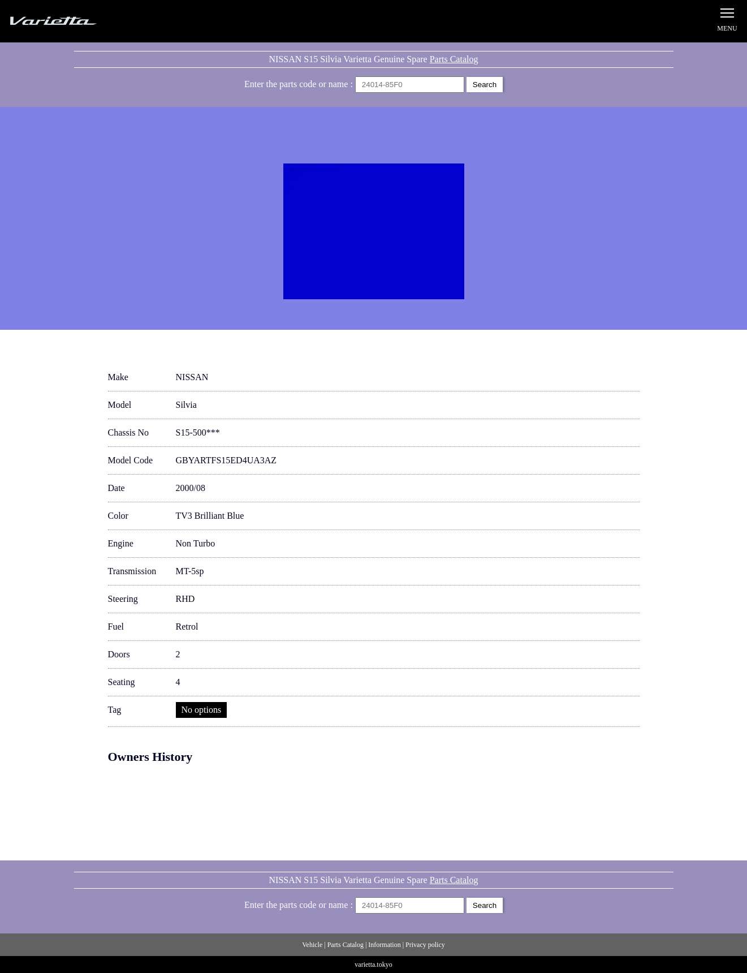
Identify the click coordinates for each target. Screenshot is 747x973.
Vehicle (312, 945)
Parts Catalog (454, 59)
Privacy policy (425, 945)
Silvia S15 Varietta (79, 21)
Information (384, 945)
